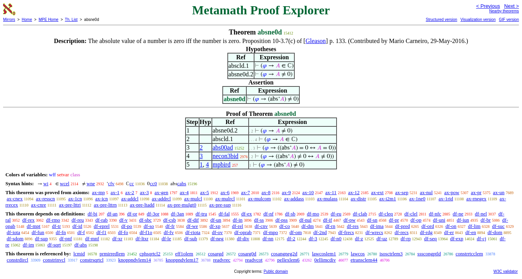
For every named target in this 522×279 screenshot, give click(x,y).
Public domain (276, 271)
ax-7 (245, 192)
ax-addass (294, 199)
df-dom (495, 232)
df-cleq (386, 214)
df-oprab (243, 232)
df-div (243, 238)
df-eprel (102, 226)
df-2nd (320, 232)
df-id (77, 226)
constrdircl (17, 260)
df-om (296, 232)
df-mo (313, 214)
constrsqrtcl (92, 260)
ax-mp (98, 192)
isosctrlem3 (391, 254)
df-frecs (346, 232)
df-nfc (435, 214)
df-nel (481, 214)
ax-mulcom (259, 199)
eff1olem (184, 254)
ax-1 (115, 192)
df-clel (410, 214)
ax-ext (377, 192)
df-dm (307, 226)
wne (91, 183)
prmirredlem (112, 254)
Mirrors (9, 19)
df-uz (381, 238)
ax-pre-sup (220, 205)
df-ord (427, 226)
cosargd (215, 254)
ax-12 (354, 192)
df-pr (394, 220)
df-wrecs (374, 232)
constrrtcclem (469, 254)
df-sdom (15, 238)
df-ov (217, 232)
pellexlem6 (288, 260)
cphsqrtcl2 (149, 254)
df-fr (170, 226)
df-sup (41, 238)
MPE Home (48, 19)
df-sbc (145, 220)
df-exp (456, 238)
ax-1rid (446, 199)
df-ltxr (142, 238)
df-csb (169, 220)
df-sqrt (54, 245)
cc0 (153, 183)
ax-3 (144, 192)
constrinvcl (54, 260)
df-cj (481, 238)
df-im (28, 245)
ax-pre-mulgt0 (181, 205)
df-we (192, 226)
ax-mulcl (193, 199)
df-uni (439, 220)
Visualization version (478, 19)
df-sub (190, 238)
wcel (65, 183)
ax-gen (161, 192)
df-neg (216, 238)
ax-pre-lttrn (105, 205)
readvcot (254, 260)
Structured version (441, 19)
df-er (449, 232)
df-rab (101, 220)
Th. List (71, 19)
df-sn (372, 220)
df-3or (153, 214)
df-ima (377, 226)
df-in (237, 220)
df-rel (237, 226)
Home (27, 19)
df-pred (402, 226)
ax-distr (358, 199)
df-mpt (33, 226)
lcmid (79, 254)
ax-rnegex (476, 199)
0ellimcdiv (325, 260)
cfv (111, 183)
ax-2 (129, 192)
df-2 (291, 238)
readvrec (221, 260)
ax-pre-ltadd (142, 205)
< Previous (488, 6)
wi (45, 183)
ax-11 (331, 192)
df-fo (123, 232)
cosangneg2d (284, 254)
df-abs (80, 245)
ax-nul (426, 192)
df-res (353, 226)
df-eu (336, 214)
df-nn (268, 238)
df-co (284, 226)
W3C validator (505, 271)
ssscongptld (429, 254)
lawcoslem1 (324, 254)
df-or (132, 214)
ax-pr (476, 192)
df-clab (360, 214)
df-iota (13, 232)
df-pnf (65, 238)
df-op (415, 220)
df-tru (201, 214)
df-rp (405, 238)
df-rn (330, 226)
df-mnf (92, 238)
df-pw (349, 220)
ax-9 (286, 192)
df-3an (177, 214)
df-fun (38, 232)
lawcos (358, 254)
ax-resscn (45, 199)
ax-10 (308, 192)
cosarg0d (247, 254)
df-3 (313, 238)
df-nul (305, 220)
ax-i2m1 (387, 199)
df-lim (474, 226)
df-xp (214, 226)
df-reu (78, 220)
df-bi (92, 214)
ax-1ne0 (417, 199)
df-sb (290, 214)
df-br (486, 220)
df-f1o (145, 232)
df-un (215, 220)
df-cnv (261, 226)
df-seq (430, 238)
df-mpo (270, 232)
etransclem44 (363, 260)
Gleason (316, 41)
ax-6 (225, 192)
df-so (149, 226)
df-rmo (53, 220)
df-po (126, 226)
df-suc (498, 226)
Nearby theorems (504, 11)
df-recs (402, 232)
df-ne (458, 214)
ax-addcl (130, 199)
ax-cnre (38, 205)
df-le (166, 238)
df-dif (193, 220)
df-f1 (101, 232)
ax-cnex (14, 199)
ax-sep (401, 192)
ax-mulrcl (225, 199)
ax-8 (265, 192)
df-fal (224, 214)
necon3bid (226, 156)
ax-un (499, 192)
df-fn (61, 232)
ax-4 (184, 192)
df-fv (169, 232)
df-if (327, 220)
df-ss (259, 220)
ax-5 (204, 192)
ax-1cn (75, 199)
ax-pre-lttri (70, 205)
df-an (112, 214)
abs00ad (223, 147)
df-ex (246, 214)
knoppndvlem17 (182, 260)
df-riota (192, 232)
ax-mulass (327, 199)
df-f (81, 232)
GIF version (509, 19)
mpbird (221, 164)
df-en (470, 232)
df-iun (463, 220)
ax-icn (101, 199)
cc (131, 183)
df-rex (28, 220)
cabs (181, 183)
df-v (123, 220)
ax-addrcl (161, 199)
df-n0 (336, 238)
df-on (450, 226)
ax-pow (451, 192)
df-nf (268, 214)
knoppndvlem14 (134, 260)
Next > (511, 6)
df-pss (281, 220)
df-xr (117, 238)
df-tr (56, 226)
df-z (359, 238)
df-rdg (426, 232)
